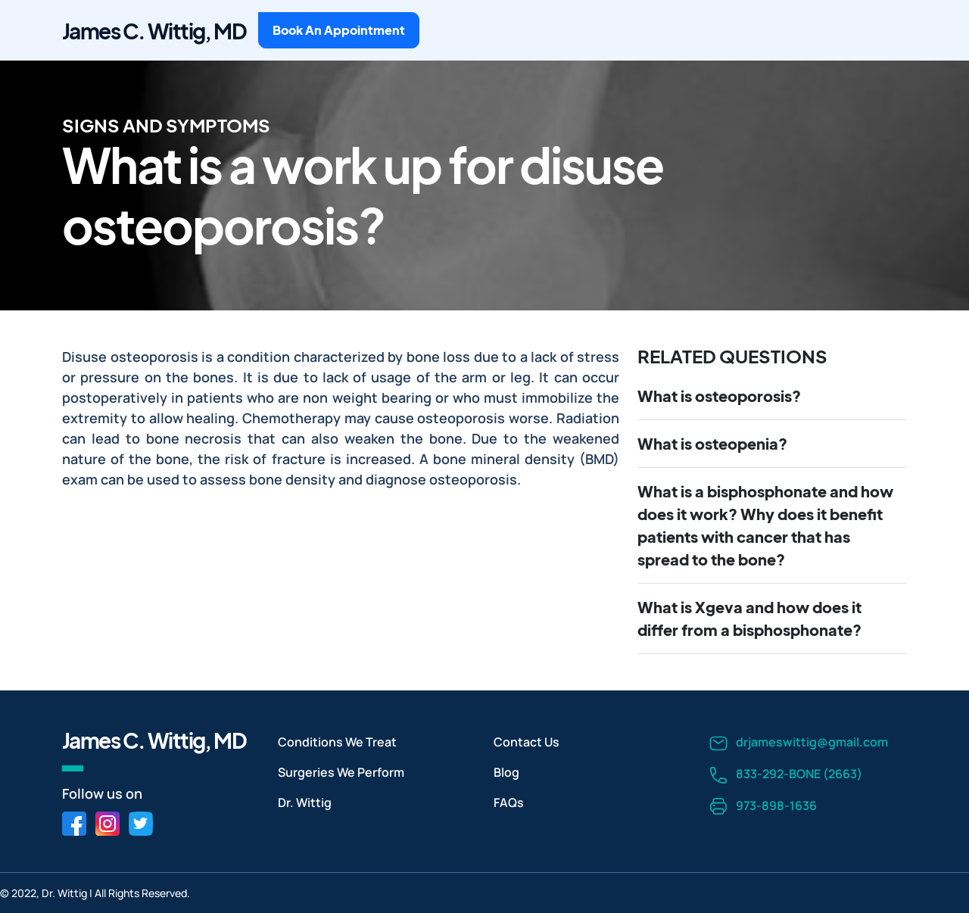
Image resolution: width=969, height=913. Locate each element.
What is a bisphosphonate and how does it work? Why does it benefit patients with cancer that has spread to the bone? (765, 525)
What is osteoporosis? (719, 395)
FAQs (509, 802)
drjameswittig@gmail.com (798, 743)
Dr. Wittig (305, 802)
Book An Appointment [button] (339, 30)
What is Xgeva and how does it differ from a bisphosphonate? (749, 618)
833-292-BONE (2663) (785, 774)
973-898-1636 (763, 806)
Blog (506, 772)
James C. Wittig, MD (154, 30)
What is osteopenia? (712, 443)
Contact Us (526, 742)
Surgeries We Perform (341, 772)
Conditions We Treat (337, 742)
